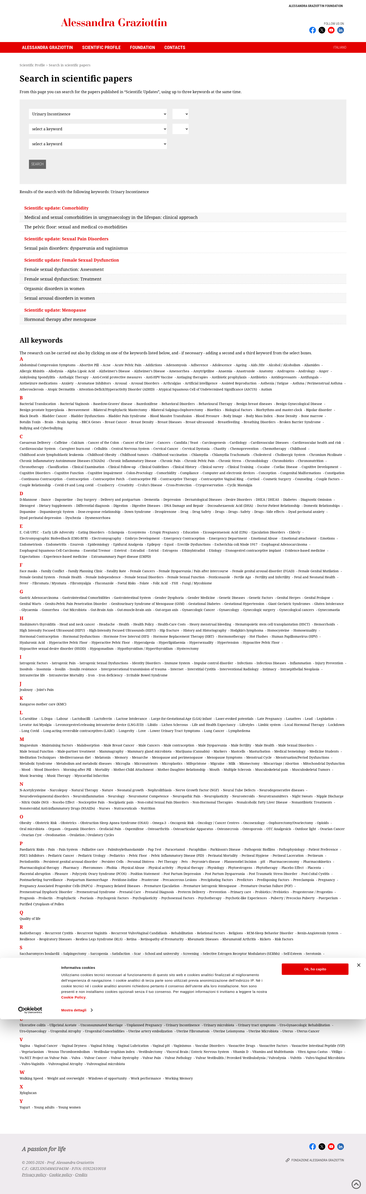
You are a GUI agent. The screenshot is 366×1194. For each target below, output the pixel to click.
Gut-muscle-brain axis (134, 610)
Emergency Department (228, 538)
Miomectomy (249, 763)
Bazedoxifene (147, 404)
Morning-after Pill (77, 769)
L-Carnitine (28, 718)
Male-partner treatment (76, 751)
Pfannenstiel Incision (240, 861)
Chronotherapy (32, 467)
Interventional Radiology (239, 669)
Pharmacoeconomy (284, 861)
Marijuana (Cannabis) (193, 751)
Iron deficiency (111, 675)
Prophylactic (66, 898)
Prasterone (150, 880)
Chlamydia (199, 454)
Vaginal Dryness (74, 1045)
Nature (107, 790)
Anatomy (266, 371)
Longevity (126, 730)
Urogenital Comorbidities (104, 1031)
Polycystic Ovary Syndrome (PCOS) (99, 873)
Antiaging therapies (192, 377)
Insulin (60, 669)
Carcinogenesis (214, 442)
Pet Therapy (167, 861)
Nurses (104, 808)
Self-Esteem (293, 953)
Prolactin (46, 898)
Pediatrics (117, 855)
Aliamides (312, 365)
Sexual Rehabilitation (236, 965)
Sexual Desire (275, 959)
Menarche (140, 757)
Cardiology (238, 442)
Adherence (199, 365)
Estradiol (137, 550)
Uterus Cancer (308, 1031)
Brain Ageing (67, 422)
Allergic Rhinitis (32, 371)
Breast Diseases (170, 422)
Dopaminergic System (57, 511)
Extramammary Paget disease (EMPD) (121, 556)
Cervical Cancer (165, 448)
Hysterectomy (188, 648)
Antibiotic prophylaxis (229, 377)
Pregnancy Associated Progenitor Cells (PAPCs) (56, 886)
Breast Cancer (116, 422)
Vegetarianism (32, 1051)
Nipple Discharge (330, 796)
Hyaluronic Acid (32, 642)
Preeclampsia (303, 880)
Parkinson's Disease (225, 849)
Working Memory (179, 1078)
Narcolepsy (58, 790)
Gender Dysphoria (169, 597)
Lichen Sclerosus (175, 724)
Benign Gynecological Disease (299, 404)
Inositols (26, 669)
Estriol (153, 550)
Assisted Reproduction (239, 383)
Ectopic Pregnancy (164, 532)
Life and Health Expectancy (214, 724)
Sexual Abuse (69, 959)
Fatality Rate (116, 571)
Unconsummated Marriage (102, 1025)
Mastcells (238, 751)
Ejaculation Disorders (268, 532)
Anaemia (225, 371)
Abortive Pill (89, 365)
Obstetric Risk (46, 823)
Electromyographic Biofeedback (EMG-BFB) (54, 538)
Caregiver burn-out (75, 448)
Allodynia (55, 371)
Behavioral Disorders (178, 404)
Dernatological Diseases (203, 499)
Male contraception (179, 745)
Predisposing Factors (273, 880)
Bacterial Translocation (38, 404)
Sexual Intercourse (94, 965)
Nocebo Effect (63, 802)
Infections (245, 663)
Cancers (164, 442)
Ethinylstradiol (193, 550)
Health (124, 624)
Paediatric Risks (32, 849)
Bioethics (214, 410)
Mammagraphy (111, 751)
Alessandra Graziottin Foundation (316, 6)
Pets (184, 861)
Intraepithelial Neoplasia (299, 669)
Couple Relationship (35, 485)
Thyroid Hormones (73, 1010)
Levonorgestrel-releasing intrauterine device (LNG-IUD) (100, 724)
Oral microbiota (32, 829)
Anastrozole (245, 371)
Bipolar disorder (319, 410)
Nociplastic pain (121, 802)
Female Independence (103, 577)
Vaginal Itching (102, 1045)
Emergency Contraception (184, 538)
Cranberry (106, 485)
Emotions (327, 538)
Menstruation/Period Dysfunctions (302, 757)
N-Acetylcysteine (33, 790)
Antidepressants (283, 377)
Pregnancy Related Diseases (118, 886)
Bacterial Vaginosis (74, 404)
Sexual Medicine (126, 965)
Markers (220, 751)
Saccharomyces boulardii (39, 953)
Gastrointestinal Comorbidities (86, 597)
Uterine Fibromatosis (192, 1031)
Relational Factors (211, 933)
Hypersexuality (201, 642)
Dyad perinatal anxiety (306, 511)
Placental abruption (35, 873)
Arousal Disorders (145, 383)
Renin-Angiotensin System (317, 933)
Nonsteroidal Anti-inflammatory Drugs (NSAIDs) (57, 808)
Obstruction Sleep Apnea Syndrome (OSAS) (114, 823)
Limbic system (269, 724)
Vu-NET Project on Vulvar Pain (43, 1057)
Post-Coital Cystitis (315, 873)
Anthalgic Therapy (73, 377)
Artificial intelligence (201, 383)
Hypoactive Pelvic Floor (261, 642)
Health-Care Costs (172, 624)
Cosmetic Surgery (277, 479)
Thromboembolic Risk (37, 1010)
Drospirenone (165, 511)
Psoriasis (86, 898)
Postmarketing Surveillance (41, 880)
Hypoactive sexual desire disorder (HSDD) (53, 648)
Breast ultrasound (200, 422)
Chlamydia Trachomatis (231, 454)
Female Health (70, 577)
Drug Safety (201, 511)
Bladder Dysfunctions (88, 416)
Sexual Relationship (272, 965)
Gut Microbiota (75, 610)
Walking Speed (31, 1078)
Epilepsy (153, 544)
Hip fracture (169, 630)
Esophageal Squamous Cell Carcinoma (50, 550)
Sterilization (201, 984)
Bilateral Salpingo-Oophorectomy (177, 410)
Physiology (216, 867)
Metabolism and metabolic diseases (84, 763)
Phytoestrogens (240, 867)
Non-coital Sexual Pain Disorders (163, 802)
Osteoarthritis (158, 829)
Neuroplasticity (216, 796)
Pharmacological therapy (39, 867)
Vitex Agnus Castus (312, 1051)
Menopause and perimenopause (177, 757)
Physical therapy (190, 867)
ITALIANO (339, 47)
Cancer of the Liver (138, 442)
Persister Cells (112, 861)
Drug (184, 511)
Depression (172, 499)
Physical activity (160, 867)
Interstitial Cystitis (201, 669)
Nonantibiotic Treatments (312, 802)
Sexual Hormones (33, 965)
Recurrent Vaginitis (92, 933)
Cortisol (253, 479)
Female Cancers (142, 571)
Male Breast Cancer (119, 745)
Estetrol (120, 550)
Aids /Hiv (258, 365)
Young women (69, 1107)
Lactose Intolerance (131, 718)
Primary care (240, 892)
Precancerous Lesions (180, 880)
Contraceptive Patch (109, 479)
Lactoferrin (103, 718)
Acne (107, 365)
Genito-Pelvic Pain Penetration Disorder (76, 603)
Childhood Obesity (102, 454)
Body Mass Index (259, 416)
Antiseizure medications (38, 383)
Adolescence (222, 365)
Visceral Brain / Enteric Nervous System (197, 1051)
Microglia (123, 763)
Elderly (294, 532)
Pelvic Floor (138, 855)
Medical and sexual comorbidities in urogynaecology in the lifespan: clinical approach (111, 217)
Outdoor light (305, 829)
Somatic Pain (66, 984)
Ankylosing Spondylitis (37, 377)
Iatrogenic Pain (64, 663)
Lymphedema (239, 730)
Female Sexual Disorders (144, 577)
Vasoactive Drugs (242, 1045)
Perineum (315, 855)
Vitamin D (240, 1051)
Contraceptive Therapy (178, 479)
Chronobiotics (283, 460)
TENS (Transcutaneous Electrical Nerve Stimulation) (91, 1004)
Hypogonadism (101, 648)
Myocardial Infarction (91, 775)
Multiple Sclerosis (237, 769)
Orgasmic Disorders (79, 829)
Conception (267, 473)
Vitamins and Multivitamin (273, 1051)
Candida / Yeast (186, 442)
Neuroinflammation (88, 796)
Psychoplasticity (145, 898)
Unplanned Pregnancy (144, 1025)
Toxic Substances (122, 1010)
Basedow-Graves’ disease (112, 404)
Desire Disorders (239, 499)
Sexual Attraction (184, 959)
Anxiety (67, 383)
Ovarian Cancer (332, 829)
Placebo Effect (293, 867)
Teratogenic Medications (156, 1004)
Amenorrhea (179, 371)
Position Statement (145, 873)
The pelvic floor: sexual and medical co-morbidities (75, 227)
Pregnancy (326, 880)
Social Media (314, 978)
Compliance (189, 473)
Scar (137, 953)
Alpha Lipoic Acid (81, 371)
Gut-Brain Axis (102, 610)
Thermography (321, 1004)
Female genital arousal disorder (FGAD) (263, 571)
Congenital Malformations (300, 473)
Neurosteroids (243, 796)
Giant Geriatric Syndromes (289, 603)
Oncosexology (254, 823)
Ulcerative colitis (33, 1025)
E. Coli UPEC (29, 532)
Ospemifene (134, 829)
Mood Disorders (46, 769)
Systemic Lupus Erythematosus (44, 990)
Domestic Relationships (322, 505)
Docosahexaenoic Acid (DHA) (230, 505)
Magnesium (29, 745)
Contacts (174, 47)
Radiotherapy (30, 933)
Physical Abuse (132, 867)
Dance (46, 499)
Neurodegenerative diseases (281, 790)
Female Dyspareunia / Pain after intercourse (193, 571)
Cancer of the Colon (103, 442)
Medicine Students (324, 751)
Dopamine (28, 511)
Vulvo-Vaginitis (32, 1064)
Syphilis (327, 984)
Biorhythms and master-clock (279, 410)
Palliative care (93, 849)
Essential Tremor (97, 550)
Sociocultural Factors (36, 984)
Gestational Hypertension (244, 603)
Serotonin (313, 953)
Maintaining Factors (57, 745)
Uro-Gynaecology (33, 1031)
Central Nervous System (130, 448)
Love (142, 730)
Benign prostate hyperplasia (42, 410)
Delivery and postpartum (120, 499)
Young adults (44, 1107)
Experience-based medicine (65, 556)
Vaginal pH (161, 1045)
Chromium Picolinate (325, 454)
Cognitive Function (69, 473)
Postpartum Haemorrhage (87, 880)
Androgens (285, 371)
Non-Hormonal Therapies (213, 802)
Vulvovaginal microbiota (106, 1064)
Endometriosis (31, 544)
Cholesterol (262, 454)
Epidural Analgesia (128, 544)
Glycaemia (29, 610)
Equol (168, 544)
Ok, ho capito (315, 1144)
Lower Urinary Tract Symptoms (175, 730)
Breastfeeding (229, 422)
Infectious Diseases (271, 663)
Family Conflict (52, 571)
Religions (236, 933)
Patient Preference (323, 849)
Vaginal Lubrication (133, 1045)
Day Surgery (87, 499)
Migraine (217, 763)
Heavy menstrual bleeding (210, 624)
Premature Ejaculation (161, 886)
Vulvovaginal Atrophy (65, 1064)
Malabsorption (88, 745)
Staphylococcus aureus (153, 984)
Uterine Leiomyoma (229, 1031)
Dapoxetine (64, 499)
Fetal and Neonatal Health (314, 577)
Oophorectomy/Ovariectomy (291, 823)
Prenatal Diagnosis (159, 892)
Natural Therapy (84, 790)
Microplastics (172, 763)
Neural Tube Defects (239, 790)
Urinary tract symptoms (257, 1025)
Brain (49, 422)
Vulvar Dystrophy (125, 1057)
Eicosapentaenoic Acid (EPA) (225, 532)
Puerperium (328, 898)
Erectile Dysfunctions (194, 544)
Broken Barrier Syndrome (300, 422)
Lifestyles (246, 724)
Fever (24, 583)
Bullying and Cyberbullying (41, 428)
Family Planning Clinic (85, 571)
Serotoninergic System (37, 959)
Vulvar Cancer (95, 1057)
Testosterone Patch (250, 1004)
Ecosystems (137, 532)
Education (191, 532)
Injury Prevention (329, 663)
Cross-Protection (179, 485)
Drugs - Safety (239, 511)
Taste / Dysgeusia (33, 1004)
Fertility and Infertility (272, 577)
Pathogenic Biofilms (259, 849)
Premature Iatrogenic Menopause (210, 886)
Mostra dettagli (73, 1185)
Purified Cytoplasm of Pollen (42, 904)
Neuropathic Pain (186, 796)
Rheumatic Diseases (203, 939)
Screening (191, 953)
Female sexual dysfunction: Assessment (64, 269)
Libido (153, 724)
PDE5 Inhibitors (32, 855)
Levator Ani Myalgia (36, 724)
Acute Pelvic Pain (128, 365)
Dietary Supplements (55, 505)
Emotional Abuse (264, 538)
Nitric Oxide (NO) (35, 802)
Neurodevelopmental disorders (44, 796)
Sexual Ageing (95, 959)
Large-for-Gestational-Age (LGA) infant (181, 718)
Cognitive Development (320, 467)
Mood (25, 769)
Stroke (237, 984)
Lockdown (336, 724)
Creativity (126, 485)
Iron (91, 675)
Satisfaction (121, 953)
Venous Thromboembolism (69, 1051)
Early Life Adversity (58, 532)
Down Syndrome (137, 511)
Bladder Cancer (54, 416)
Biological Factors (238, 410)
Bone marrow (312, 416)
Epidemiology (98, 544)
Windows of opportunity (107, 1078)
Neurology (116, 796)
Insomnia (43, 669)
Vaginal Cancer (46, 1045)
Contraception (78, 479)
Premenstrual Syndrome (96, 892)
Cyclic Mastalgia (239, 485)
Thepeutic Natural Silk (287, 1004)
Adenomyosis (176, 365)
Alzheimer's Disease (114, 371)
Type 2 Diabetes (266, 1010)
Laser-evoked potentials (234, 718)
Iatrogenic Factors (34, 663)
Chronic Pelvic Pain (199, 460)
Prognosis (27, 898)
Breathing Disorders (259, 422)
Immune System (177, 663)
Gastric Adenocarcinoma (39, 597)
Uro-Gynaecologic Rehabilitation (305, 1025)
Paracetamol (175, 849)
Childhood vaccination (169, 454)
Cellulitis (100, 448)
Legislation (325, 718)
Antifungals (309, 377)
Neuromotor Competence (149, 796)
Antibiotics (258, 377)
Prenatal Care (130, 892)
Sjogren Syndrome (150, 972)
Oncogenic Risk (182, 823)
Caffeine (60, 442)
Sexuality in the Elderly (113, 972)
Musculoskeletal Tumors (311, 769)
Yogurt (25, 1107)
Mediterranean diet (75, 757)
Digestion (120, 505)
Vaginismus (182, 1045)
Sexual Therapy (32, 972)
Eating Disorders (91, 532)
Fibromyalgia (80, 583)
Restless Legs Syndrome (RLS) (99, 939)
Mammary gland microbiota (149, 751)
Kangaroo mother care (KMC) (43, 704)
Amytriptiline (203, 371)
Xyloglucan (28, 1093)
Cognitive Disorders (35, 473)
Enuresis (77, 544)
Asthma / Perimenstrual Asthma (317, 383)
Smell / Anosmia (188, 978)
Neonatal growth (130, 790)
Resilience (27, 939)
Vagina (25, 1045)
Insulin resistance (83, 669)
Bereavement (78, 410)
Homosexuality (305, 630)
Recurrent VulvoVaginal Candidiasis (139, 933)
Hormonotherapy (232, 636)
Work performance (146, 1078)
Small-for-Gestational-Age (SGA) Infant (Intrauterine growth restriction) (76, 978)
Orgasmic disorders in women (54, 288)
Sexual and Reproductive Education (139, 959)
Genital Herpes (288, 597)
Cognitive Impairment (105, 473)
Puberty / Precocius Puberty (293, 898)
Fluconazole (104, 583)
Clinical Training (240, 467)
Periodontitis (29, 861)
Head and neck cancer (77, 624)
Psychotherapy (210, 898)
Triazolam (217, 1010)
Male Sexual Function (36, 751)
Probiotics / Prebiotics (272, 892)
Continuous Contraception (42, 479)
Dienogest (27, 505)
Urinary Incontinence (183, 1025)
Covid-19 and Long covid (74, 485)
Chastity (220, 448)
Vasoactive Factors (273, 1045)
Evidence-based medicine (305, 550)
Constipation (335, 473)
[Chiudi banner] (358, 1139)
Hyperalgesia (144, 642)
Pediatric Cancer (61, 855)
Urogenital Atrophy (65, 1031)
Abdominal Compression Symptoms (47, 365)
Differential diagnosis (92, 505)
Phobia (111, 867)
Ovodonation (56, 835)
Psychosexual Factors (177, 898)
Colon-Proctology (139, 473)
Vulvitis (296, 1057)
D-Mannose (28, 499)
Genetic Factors (261, 597)
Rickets (265, 939)
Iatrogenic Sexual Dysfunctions (104, 663)
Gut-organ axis (166, 610)
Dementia (151, 499)
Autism (266, 389)
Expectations (30, 556)
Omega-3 (159, 823)
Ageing (241, 365)
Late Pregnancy (269, 718)
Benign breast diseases (254, 404)
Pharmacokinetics (317, 861)
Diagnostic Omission (316, 499)
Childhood (298, 448)
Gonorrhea (50, 610)
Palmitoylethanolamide (126, 849)
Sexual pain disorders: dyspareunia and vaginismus (76, 248)
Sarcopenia (99, 953)
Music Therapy (58, 775)
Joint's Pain (45, 689)
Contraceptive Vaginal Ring (222, 479)
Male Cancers (149, 745)
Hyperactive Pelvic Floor (68, 642)
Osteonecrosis (228, 829)
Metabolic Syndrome (36, 763)
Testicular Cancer (193, 1004)
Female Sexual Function (186, 577)
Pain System (68, 849)
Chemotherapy (274, 448)
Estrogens (170, 550)
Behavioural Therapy (215, 404)
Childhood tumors (134, 454)
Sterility (181, 984)
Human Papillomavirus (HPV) (294, 636)
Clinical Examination (88, 467)
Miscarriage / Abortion (281, 763)
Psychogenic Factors (113, 898)
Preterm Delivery (191, 892)
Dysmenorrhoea (97, 517)
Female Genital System (37, 577)
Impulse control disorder (213, 663)
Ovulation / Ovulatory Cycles (92, 835)
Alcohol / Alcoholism (284, 365)
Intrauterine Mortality (66, 675)
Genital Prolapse (317, 597)
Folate (144, 583)
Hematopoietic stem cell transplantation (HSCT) (272, 624)
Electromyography (106, 538)
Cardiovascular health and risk (316, 442)
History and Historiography (204, 630)
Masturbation (259, 751)
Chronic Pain (170, 460)
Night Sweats (302, 796)
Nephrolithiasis (160, 790)
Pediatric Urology (92, 855)
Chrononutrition (311, 460)
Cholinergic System (290, 454)
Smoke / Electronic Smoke (251, 978)
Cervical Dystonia (196, 448)
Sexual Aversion (215, 959)
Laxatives (293, 718)
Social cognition (288, 978)
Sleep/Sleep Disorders (248, 972)
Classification (58, 467)
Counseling (303, 479)
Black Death (29, 416)
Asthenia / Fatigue (274, 383)
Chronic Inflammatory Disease (132, 460)
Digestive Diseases (146, 505)
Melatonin (103, 757)
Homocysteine (278, 630)
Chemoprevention (244, 448)
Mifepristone (196, 763)
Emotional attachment (299, 538)
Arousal (121, 383)
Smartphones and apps (154, 978)
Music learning (31, 775)
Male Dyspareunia (212, 745)
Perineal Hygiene (255, 855)
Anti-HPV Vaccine (159, 377)
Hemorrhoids (324, 624)
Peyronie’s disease (206, 861)
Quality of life (30, 918)
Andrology (306, 371)
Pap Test (154, 849)
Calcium (77, 442)
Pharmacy (71, 867)
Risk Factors (284, 939)
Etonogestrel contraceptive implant (253, 550)
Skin (172, 972)
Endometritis (56, 544)
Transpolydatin (194, 1010)
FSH (175, 583)
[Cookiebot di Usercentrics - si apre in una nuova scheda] (30, 1184)
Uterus (287, 1031)
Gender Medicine (201, 597)
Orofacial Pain (110, 829)
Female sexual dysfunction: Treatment (62, 279)
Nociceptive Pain (91, 802)
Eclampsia (116, 532)
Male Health (264, 745)
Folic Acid (160, 583)
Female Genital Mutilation (318, 571)
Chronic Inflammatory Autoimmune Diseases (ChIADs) (62, 460)
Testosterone (221, 1004)
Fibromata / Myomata (49, 583)
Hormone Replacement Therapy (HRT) (183, 636)
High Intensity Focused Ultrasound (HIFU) (52, 630)
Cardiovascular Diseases (270, 442)
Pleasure (61, 873)
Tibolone (99, 1010)
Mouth (214, 769)
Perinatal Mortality (223, 855)
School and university (162, 953)
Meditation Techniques (38, 757)
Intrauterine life (32, 675)
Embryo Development (142, 538)
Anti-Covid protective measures (117, 377)
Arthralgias (172, 383)
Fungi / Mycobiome (197, 583)
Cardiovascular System (38, 448)
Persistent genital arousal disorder (70, 861)
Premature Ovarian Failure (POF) (266, 886)
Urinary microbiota (219, 1025)
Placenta (314, 867)
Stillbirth (221, 984)
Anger (324, 371)
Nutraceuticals (125, 808)
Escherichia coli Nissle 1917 (236, 544)
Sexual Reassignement (198, 965)
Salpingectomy (74, 953)
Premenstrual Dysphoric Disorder (46, 892)
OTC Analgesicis (278, 829)
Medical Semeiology (290, 751)
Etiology (215, 550)
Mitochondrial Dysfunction (324, 763)
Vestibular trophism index (114, 1051)
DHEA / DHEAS (267, 499)
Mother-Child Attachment (133, 769)
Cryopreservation (209, 485)
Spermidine (89, 984)
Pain (51, 849)
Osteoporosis (252, 829)
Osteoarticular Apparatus (193, 829)
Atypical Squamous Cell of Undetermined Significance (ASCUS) (207, 389)
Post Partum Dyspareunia (225, 873)
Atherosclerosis (32, 389)
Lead (309, 718)
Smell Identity (216, 978)
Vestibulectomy (150, 1051)
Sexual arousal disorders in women (59, 298)
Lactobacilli (81, 718)
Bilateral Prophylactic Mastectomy (120, 410)
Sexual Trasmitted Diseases (70, 972)
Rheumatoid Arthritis (239, 939)
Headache (107, 624)
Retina (132, 939)
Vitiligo (336, 1051)
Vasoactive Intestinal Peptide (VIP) (318, 1045)
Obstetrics (68, 823)
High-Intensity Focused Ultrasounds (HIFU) (122, 630)
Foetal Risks (127, 583)
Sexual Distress (302, 959)
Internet (176, 669)
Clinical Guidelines (154, 467)
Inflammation (300, 663)
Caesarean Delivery (35, 442)
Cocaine (263, 467)
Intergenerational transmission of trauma (133, 669)
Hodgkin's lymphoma (246, 630)
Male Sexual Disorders (295, 745)
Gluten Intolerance (329, 603)
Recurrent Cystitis (59, 933)
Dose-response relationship (99, 511)
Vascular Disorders (210, 1045)
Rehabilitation (182, 933)
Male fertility (241, 745)
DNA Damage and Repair (184, 505)
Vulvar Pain (152, 1057)
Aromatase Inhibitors (94, 383)
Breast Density (142, 422)
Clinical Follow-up (122, 467)
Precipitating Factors (217, 880)
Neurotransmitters (273, 796)
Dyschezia (73, 517)
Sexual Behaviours (246, 959)
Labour (62, 718)
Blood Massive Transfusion (171, 416)
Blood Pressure (207, 416)
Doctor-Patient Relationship (278, 505)
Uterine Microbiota (263, 1031)
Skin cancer (189, 972)
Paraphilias (197, 849)
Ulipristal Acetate (63, 1025)
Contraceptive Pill (142, 479)
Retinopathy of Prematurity (162, 939)
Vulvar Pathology (178, 1057)
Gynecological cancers (296, 610)
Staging (125, 984)
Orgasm (54, 829)
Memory (121, 757)
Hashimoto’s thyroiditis (38, 624)
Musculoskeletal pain (271, 769)
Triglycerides (239, 1010)
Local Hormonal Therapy (304, 724)
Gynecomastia (329, 610)
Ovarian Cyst (31, 835)
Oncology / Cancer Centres (218, 823)
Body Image (232, 416)
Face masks (28, 571)
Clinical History (185, 467)
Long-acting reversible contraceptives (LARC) (79, 730)
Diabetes (290, 499)
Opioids (323, 823)
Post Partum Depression (182, 873)
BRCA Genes (91, 422)
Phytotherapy (267, 867)
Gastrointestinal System (132, 597)
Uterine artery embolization (150, 1031)
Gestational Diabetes (204, 603)
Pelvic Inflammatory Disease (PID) (177, 855)
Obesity (25, 823)
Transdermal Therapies (159, 1010)
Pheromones (92, 867)
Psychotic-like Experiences (246, 898)
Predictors (245, 880)
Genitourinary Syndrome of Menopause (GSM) (147, 603)
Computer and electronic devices (229, 473)
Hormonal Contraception (39, 636)
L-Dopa (47, 718)
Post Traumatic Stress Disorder (273, 873)
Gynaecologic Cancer (198, 610)
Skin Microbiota (215, 972)
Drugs (219, 511)
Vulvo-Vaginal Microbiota (325, 1057)
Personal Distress (140, 861)
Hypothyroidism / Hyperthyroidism (145, 648)
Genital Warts (30, 603)
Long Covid (30, 730)
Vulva (75, 1057)
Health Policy (143, 624)
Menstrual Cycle (259, 757)
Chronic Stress (229, 460)
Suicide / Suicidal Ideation (266, 984)
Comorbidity (166, 473)
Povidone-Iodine (124, 880)
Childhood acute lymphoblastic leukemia (52, 454)
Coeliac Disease (286, 467)
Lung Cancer (214, 730)
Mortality (102, 769)
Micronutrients (146, 763)
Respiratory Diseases (55, 939)
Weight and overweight (65, 1078)
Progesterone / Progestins (313, 892)
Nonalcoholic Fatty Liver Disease (262, 802)
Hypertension (228, 642)
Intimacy (269, 669)
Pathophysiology (292, 849)
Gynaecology (229, 610)
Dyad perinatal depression (40, 517)
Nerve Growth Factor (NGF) (197, 790)
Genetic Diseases (232, 597)
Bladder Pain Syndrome (127, 416)
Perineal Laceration (288, 855)
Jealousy (26, 689)
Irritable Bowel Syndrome (147, 675)
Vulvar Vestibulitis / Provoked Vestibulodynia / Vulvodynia (241, 1057)
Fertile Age (242, 577)
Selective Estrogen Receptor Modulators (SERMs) (241, 953)
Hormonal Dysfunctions (81, 636)
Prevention (217, 892)
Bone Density (287, 416)
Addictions (153, 365)
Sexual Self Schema (307, 965)
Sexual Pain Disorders (160, 965)
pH (262, 861)
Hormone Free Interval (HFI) (126, 636)
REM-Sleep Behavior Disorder (270, 933)
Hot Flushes (259, 636)
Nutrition (148, 808)
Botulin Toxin (30, 422)
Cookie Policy (73, 1172)
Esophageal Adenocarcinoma (284, 544)
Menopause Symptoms (224, 757)
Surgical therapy (304, 984)
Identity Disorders (146, 663)
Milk (232, 763)
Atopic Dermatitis (61, 389)
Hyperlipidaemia (172, 642)
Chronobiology (256, 460)
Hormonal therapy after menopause (60, 319)
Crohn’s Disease (150, 485)
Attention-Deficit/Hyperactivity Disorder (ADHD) (117, 389)
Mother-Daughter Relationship (181, 769)
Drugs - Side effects (269, 511)
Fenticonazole (219, 577)
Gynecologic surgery (259, 610)
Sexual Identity (63, 965)
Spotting (109, 984)
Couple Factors (327, 479)
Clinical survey (212, 467)
